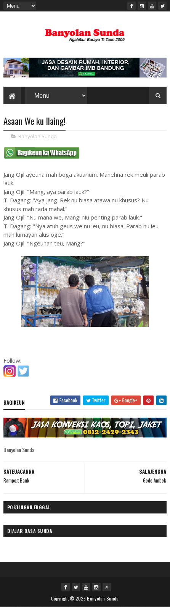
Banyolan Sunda (37, 136)
